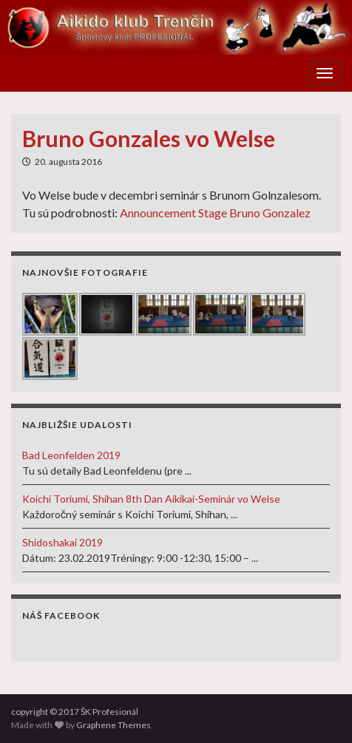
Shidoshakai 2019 (62, 542)
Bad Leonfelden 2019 (71, 455)
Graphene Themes (113, 724)
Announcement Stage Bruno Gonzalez (215, 213)
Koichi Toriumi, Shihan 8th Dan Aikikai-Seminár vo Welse (151, 498)
